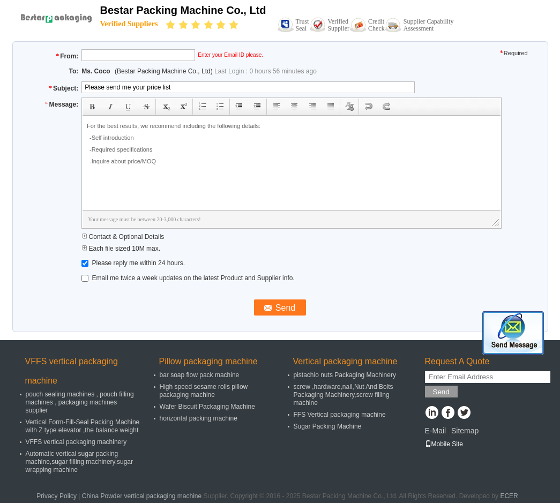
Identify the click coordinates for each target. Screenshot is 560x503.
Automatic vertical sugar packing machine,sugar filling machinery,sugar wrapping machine (79, 462)
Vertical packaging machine (345, 361)
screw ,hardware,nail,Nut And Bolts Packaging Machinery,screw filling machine (343, 395)
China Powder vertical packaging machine (141, 496)
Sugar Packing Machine (328, 426)
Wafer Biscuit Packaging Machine (207, 406)
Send (441, 392)
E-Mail (435, 430)
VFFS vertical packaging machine (71, 371)
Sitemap (465, 430)
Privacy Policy (56, 496)
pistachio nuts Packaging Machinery (345, 375)
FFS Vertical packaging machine (340, 414)
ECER (509, 496)
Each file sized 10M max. (120, 248)
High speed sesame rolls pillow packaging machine (204, 391)
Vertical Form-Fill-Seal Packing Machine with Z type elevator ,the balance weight (83, 426)
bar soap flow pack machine (200, 375)
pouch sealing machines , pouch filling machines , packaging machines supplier (80, 402)
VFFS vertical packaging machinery (76, 442)
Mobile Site (444, 444)
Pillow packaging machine (208, 361)
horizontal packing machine (198, 418)
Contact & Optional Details (122, 237)
